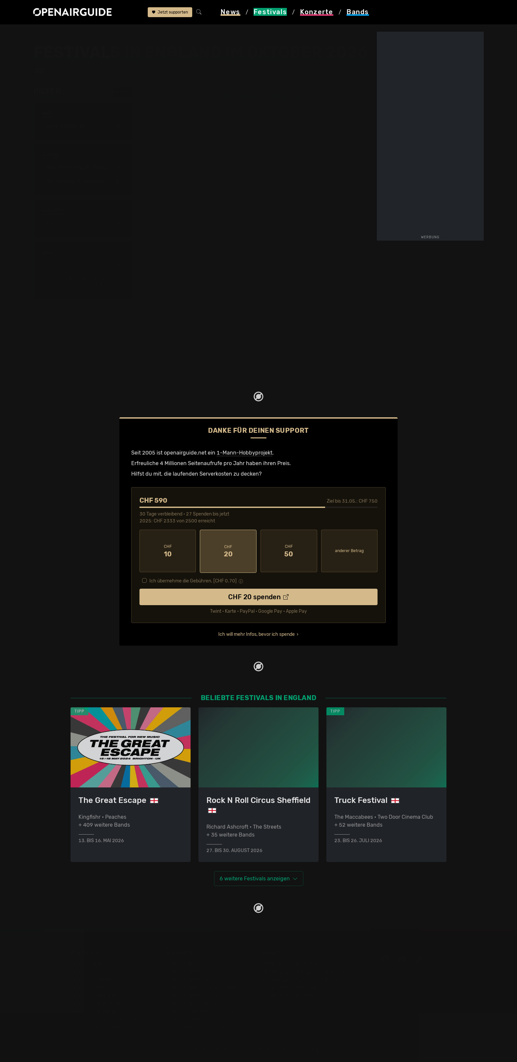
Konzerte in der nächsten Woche (207, 987)
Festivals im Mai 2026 (97, 994)
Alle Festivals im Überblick (103, 1026)
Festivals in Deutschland (101, 979)
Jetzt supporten (170, 12)
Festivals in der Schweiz (100, 971)
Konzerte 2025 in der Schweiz (204, 1010)
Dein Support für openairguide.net (305, 971)
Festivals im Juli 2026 (98, 1010)
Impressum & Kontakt (288, 994)
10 (168, 551)
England (103, 33)
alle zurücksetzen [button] (108, 92)
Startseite (45, 33)
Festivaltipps (86, 963)
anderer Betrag (349, 550)
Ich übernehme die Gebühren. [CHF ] (193, 579)
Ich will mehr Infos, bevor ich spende (256, 633)
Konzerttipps (182, 963)
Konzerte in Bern (187, 979)
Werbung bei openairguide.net (300, 979)
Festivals (75, 33)
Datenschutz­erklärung (290, 987)
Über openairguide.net (290, 963)
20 (228, 551)
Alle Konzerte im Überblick (199, 1026)
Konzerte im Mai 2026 (193, 994)
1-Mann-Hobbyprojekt (244, 453)
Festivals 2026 (89, 987)
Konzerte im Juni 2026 (195, 1002)
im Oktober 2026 (138, 33)
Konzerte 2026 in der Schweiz (204, 1018)
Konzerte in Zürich (189, 971)
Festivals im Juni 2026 (99, 1002)
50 (289, 551)
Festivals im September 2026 (107, 1018)
